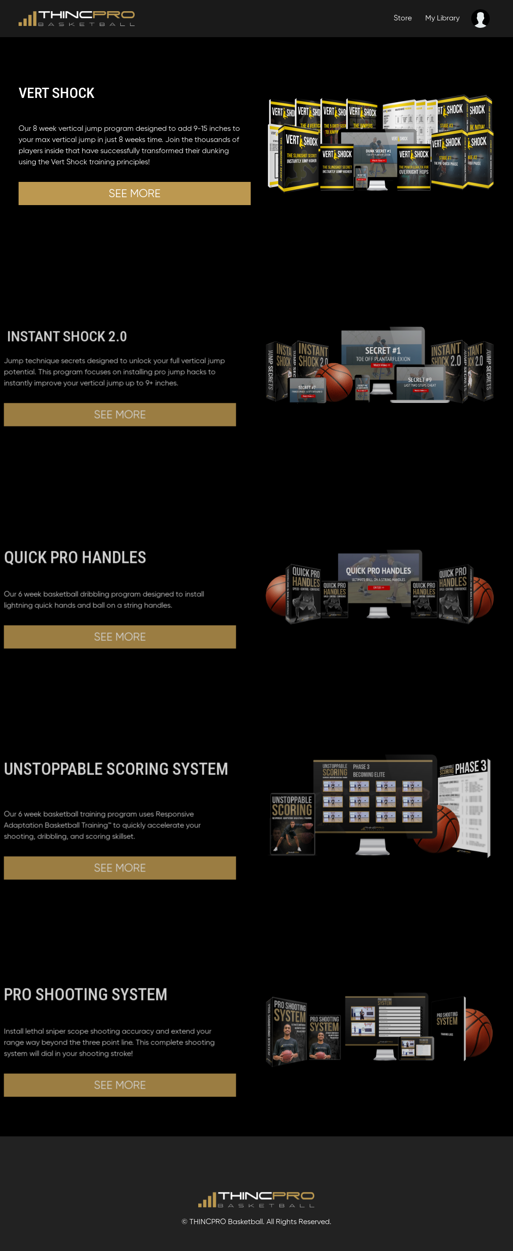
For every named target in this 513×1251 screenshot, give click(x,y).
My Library (442, 18)
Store (403, 18)
